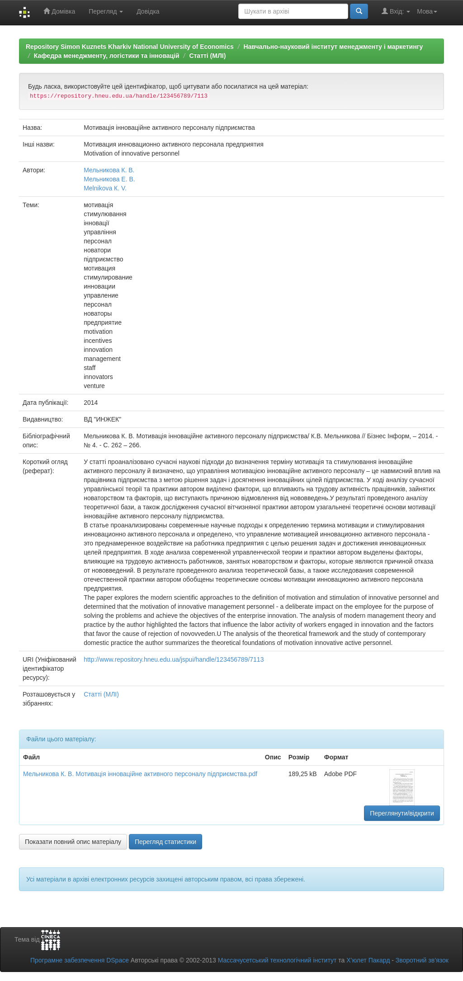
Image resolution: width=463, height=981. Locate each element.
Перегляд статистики (165, 841)
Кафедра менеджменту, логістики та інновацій (107, 55)
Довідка (148, 11)
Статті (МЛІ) (207, 55)
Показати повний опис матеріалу (73, 841)
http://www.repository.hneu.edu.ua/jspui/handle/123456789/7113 (174, 659)
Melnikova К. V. (105, 188)
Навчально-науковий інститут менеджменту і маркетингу (333, 46)
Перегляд (106, 11)
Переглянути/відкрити (402, 813)
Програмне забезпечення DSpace (79, 960)
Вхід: (396, 11)
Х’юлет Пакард (368, 960)
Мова (427, 11)
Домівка (59, 11)
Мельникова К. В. (109, 170)
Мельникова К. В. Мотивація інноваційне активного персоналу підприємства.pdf (140, 773)
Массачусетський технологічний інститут (277, 960)
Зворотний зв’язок (422, 960)
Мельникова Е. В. (109, 179)
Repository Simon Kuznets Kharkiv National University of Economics (130, 46)
